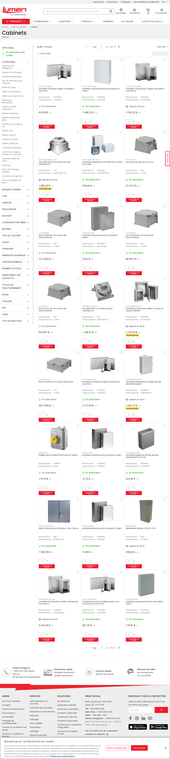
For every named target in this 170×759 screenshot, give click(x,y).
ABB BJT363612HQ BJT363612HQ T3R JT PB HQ (59, 528)
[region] (85, 748)
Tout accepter (139, 748)
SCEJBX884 (44, 233)
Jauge (5, 242)
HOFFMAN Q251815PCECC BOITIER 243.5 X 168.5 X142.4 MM (102, 163)
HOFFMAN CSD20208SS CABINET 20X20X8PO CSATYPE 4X (145, 90)
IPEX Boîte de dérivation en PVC (140, 162)
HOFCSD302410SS (47, 599)
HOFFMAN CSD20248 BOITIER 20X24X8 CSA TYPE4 (100, 90)
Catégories (8, 62)
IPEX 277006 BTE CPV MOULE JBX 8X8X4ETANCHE (52, 236)
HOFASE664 (87, 453)
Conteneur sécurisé (67, 717)
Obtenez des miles (146, 669)
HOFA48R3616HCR (134, 379)
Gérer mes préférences (117, 748)
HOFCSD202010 (89, 599)
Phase (5, 294)
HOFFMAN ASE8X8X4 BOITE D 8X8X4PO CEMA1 (101, 528)
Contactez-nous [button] (151, 21)
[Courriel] (141, 710)
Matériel (7, 229)
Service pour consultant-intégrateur (69, 725)
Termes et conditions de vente (14, 728)
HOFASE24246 (132, 599)
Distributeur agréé (63, 669)
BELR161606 (131, 526)
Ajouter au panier (47, 126)
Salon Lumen (98, 2)
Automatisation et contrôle (39, 702)
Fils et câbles (36, 723)
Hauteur (7, 215)
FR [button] (163, 2)
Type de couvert (11, 235)
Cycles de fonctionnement (11, 286)
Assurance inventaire (68, 709)
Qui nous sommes (11, 701)
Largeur (6, 202)
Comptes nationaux (67, 713)
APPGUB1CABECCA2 (48, 160)
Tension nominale (12, 261)
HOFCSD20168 (45, 86)
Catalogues (125, 2)
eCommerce (63, 701)
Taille (5, 314)
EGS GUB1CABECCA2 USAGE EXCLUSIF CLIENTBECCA (55, 163)
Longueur (7, 248)
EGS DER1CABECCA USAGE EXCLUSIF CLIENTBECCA (97, 309)
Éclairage (34, 719)
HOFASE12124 (88, 233)
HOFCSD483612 (89, 379)
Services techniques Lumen (67, 732)
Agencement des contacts (11, 277)
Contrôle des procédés (41, 707)
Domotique (35, 727)
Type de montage (12, 321)
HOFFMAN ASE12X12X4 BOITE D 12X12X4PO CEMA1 (100, 236)
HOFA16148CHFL (133, 453)
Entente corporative (67, 720)
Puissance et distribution (42, 711)
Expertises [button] (64, 21)
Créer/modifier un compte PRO (146, 2)
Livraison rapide (103, 670)
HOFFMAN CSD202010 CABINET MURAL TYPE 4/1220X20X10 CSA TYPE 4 (100, 603)
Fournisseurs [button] (41, 21)
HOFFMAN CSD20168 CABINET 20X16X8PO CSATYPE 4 (56, 90)
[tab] (15, 48)
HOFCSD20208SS (134, 86)
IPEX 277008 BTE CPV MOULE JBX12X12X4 (56, 382)
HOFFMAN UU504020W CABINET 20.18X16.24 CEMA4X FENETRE (144, 309)
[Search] (79, 11)
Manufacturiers (11, 189)
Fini (4, 307)
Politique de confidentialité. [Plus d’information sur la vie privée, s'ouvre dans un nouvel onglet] (62, 756)
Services (35, 696)
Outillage (34, 731)
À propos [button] (87, 21)
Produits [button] (16, 21)
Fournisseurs (112, 2)
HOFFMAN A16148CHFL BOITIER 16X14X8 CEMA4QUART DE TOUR (142, 456)
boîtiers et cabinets (19, 27)
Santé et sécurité (38, 735)
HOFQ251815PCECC (91, 160)
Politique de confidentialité (9, 722)
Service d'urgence (21, 667)
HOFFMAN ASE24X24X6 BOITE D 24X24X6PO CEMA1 (144, 603)
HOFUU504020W (133, 306)
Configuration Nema (14, 222)
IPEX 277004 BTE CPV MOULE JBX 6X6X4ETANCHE (139, 236)
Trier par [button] (160, 46)
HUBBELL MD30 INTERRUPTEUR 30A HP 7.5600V (58, 455)
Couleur (7, 301)
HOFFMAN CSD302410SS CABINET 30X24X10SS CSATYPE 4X (58, 603)
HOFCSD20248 (89, 86)
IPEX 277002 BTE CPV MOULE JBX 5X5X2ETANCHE (52, 309)
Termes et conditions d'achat (13, 735)
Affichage (8, 47)
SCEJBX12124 (44, 379)
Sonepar (6, 705)
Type (4, 196)
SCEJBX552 (44, 306)
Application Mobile (66, 705)
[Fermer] (166, 748)
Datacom (34, 715)
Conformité (8, 717)
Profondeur (9, 209)
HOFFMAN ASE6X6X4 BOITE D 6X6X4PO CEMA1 (101, 455)
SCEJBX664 (131, 233)
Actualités (127, 21)
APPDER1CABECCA (90, 306)
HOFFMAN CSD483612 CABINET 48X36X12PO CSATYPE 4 (101, 383)
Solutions (63, 696)
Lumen (5, 696)
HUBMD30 (43, 453)
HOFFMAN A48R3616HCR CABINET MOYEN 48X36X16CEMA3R (143, 383)
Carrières (108, 21)
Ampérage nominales (14, 255)
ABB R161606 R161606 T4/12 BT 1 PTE (140, 528)
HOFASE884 (87, 526)
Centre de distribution (13, 709)
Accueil (5, 27)
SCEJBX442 (131, 160)
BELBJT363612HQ (46, 526)
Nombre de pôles (11, 268)
